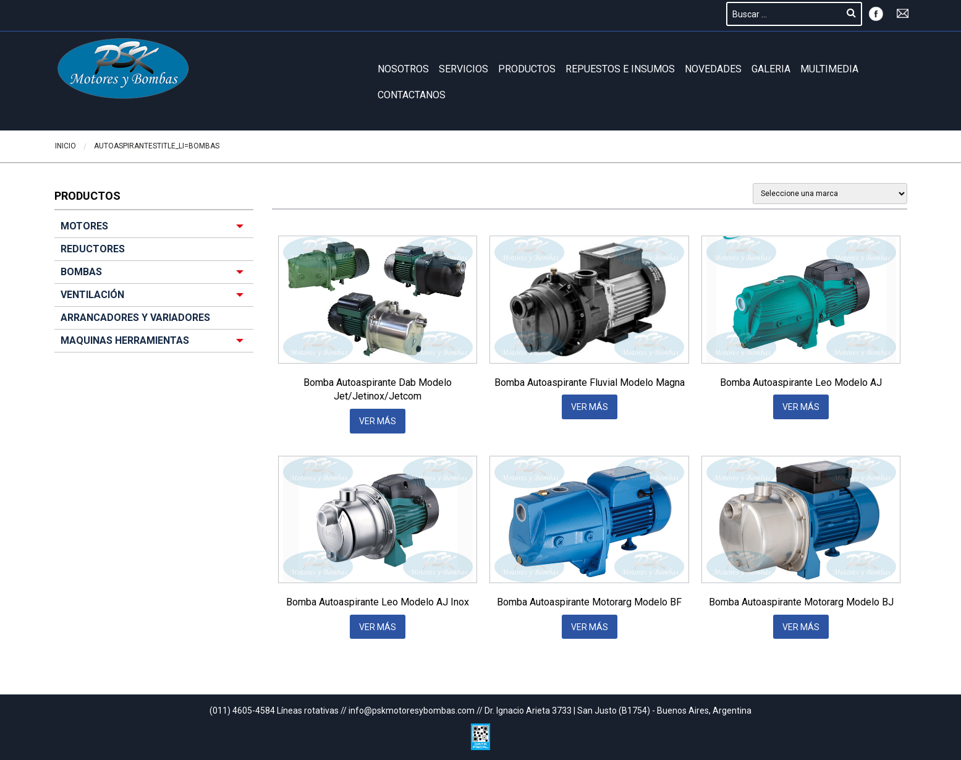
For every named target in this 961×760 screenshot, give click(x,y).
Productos (527, 69)
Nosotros (403, 69)
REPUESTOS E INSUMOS (620, 69)
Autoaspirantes (125, 146)
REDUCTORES (93, 249)
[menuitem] (154, 283)
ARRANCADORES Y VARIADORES (135, 317)
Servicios (463, 69)
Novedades (713, 69)
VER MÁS (377, 421)
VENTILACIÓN (92, 295)
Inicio (65, 146)
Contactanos (412, 95)
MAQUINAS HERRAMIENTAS (125, 340)
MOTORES (84, 226)
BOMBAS (203, 146)
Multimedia (829, 69)
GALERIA (770, 69)
